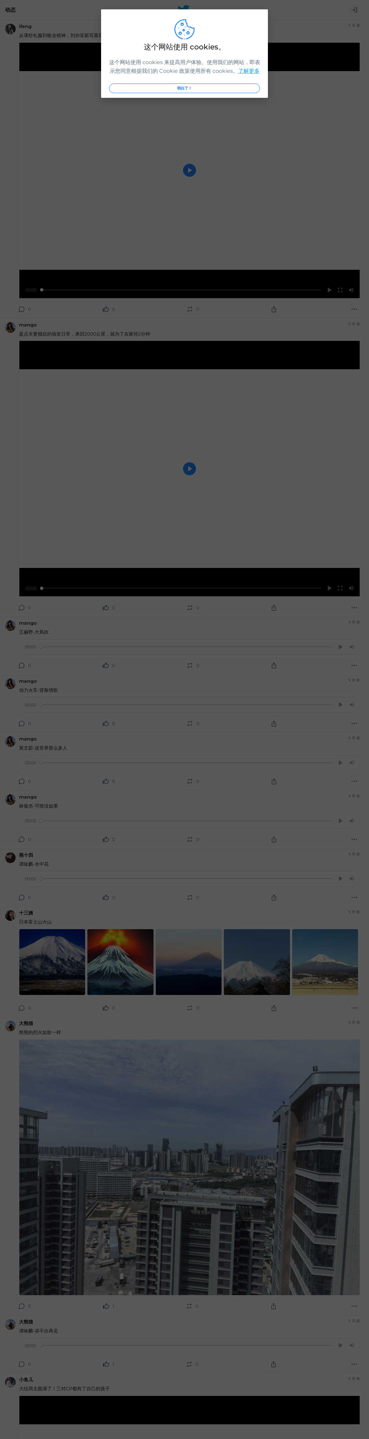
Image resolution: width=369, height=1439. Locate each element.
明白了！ (184, 88)
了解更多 (249, 71)
